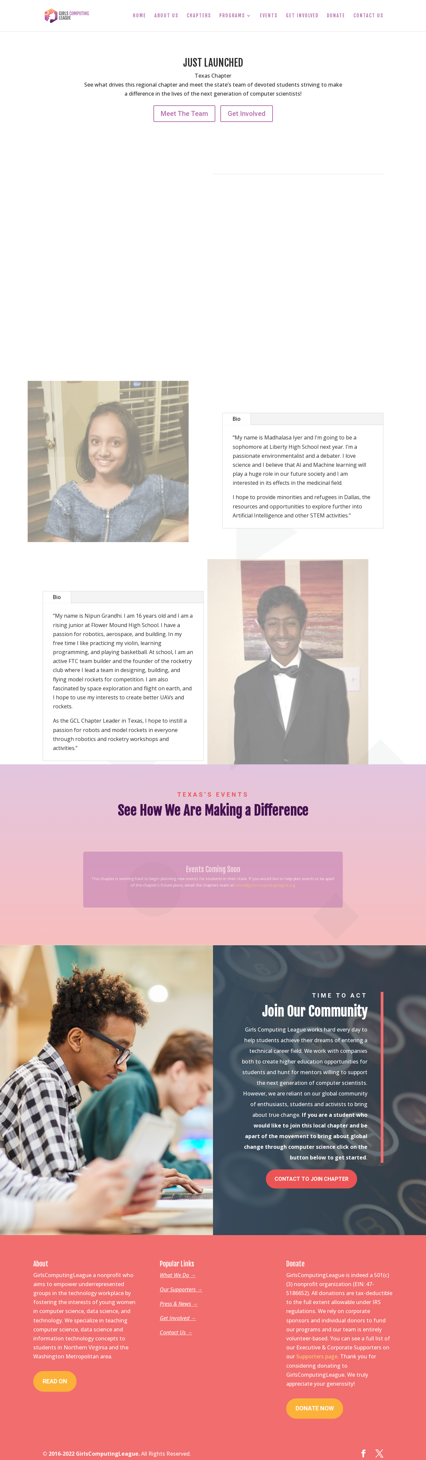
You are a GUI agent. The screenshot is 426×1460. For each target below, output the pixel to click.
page (331, 1353)
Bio (237, 418)
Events (269, 15)
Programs (232, 15)
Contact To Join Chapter (311, 1175)
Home (139, 15)
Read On (55, 1377)
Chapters (199, 15)
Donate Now (315, 1404)
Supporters (310, 1353)
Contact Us (368, 15)
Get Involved (302, 15)
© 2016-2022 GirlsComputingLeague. (91, 1450)
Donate (336, 15)
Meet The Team (184, 114)
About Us (166, 15)
